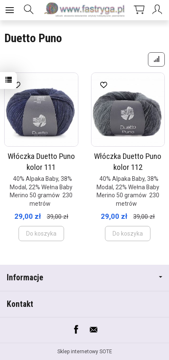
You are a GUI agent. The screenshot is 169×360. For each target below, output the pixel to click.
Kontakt (20, 304)
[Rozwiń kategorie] (9, 10)
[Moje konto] (158, 10)
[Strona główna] (84, 10)
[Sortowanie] (156, 59)
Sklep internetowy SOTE (84, 352)
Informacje (84, 277)
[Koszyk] (139, 10)
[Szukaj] (28, 10)
